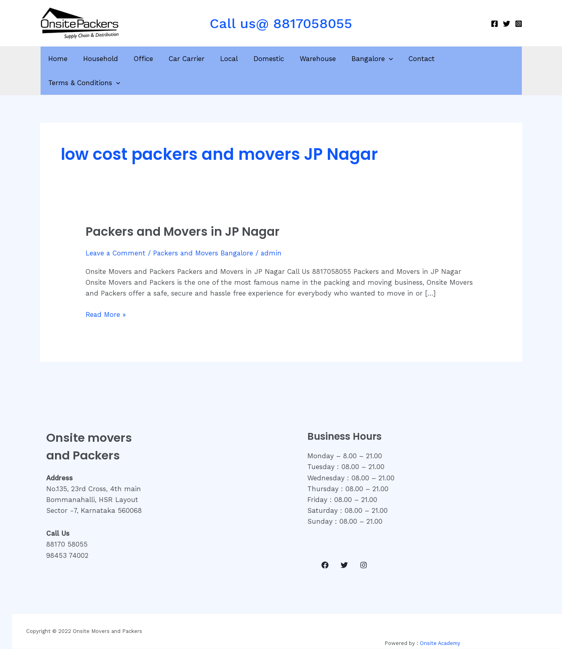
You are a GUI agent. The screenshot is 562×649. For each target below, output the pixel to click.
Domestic (263, 59)
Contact (410, 59)
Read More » (106, 289)
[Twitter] (506, 23)
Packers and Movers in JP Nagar (183, 207)
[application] (380, 59)
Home (62, 59)
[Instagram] (518, 23)
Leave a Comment (116, 229)
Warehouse (310, 59)
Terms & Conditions (473, 59)
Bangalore (363, 59)
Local (226, 59)
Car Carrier (185, 59)
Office (144, 59)
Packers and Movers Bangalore (205, 229)
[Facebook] (494, 23)
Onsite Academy (440, 619)
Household (103, 59)
